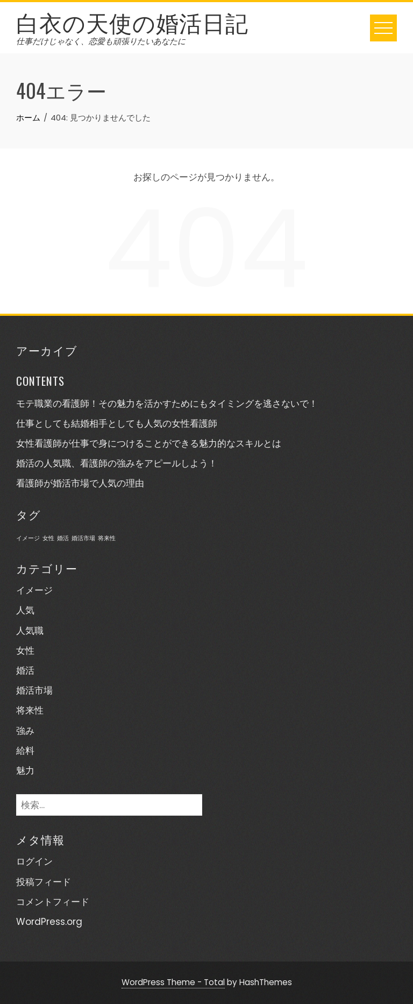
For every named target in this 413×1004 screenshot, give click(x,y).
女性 (25, 650)
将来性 (30, 710)
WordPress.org (49, 921)
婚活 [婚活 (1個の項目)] (63, 538)
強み (25, 730)
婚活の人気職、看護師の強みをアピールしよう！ (116, 463)
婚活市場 (34, 690)
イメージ (34, 590)
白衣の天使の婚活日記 (132, 21)
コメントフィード (52, 901)
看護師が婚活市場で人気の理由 (80, 483)
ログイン (34, 861)
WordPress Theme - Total (173, 982)
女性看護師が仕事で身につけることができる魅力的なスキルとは (148, 443)
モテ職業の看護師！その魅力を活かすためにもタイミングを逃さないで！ (167, 403)
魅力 (25, 770)
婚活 (25, 670)
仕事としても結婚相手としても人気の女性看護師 (116, 423)
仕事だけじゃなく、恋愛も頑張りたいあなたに (101, 41)
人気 (25, 610)
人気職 (30, 630)
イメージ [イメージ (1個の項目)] (28, 538)
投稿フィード (43, 881)
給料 (25, 750)
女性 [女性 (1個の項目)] (48, 538)
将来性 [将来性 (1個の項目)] (107, 538)
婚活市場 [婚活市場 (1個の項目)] (83, 538)
